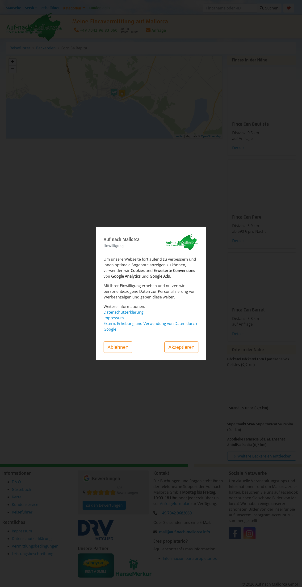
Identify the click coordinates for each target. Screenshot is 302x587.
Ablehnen (118, 347)
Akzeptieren (181, 347)
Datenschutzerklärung (123, 312)
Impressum (114, 317)
